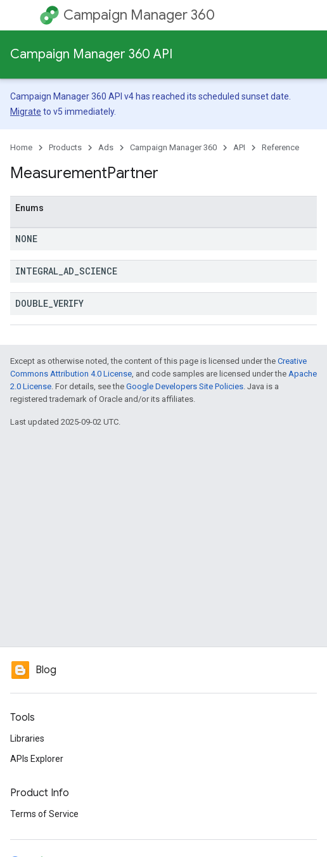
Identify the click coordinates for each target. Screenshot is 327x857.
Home (21, 147)
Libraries (27, 738)
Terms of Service (44, 814)
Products (65, 147)
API (239, 147)
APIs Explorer (36, 759)
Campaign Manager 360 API (91, 54)
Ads (105, 147)
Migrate (25, 111)
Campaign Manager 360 (139, 14)
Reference (280, 147)
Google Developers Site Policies (184, 386)
